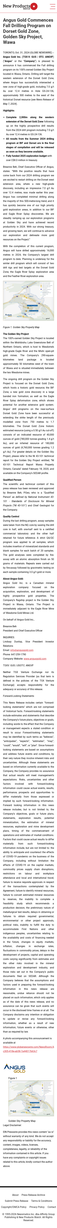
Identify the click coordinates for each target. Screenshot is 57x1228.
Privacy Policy (37, 1207)
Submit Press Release (16, 1200)
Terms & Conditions (41, 1200)
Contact (52, 1207)
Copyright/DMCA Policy (13, 1207)
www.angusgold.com (35, 658)
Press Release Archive (33, 1195)
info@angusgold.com (21, 650)
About (15, 1195)
